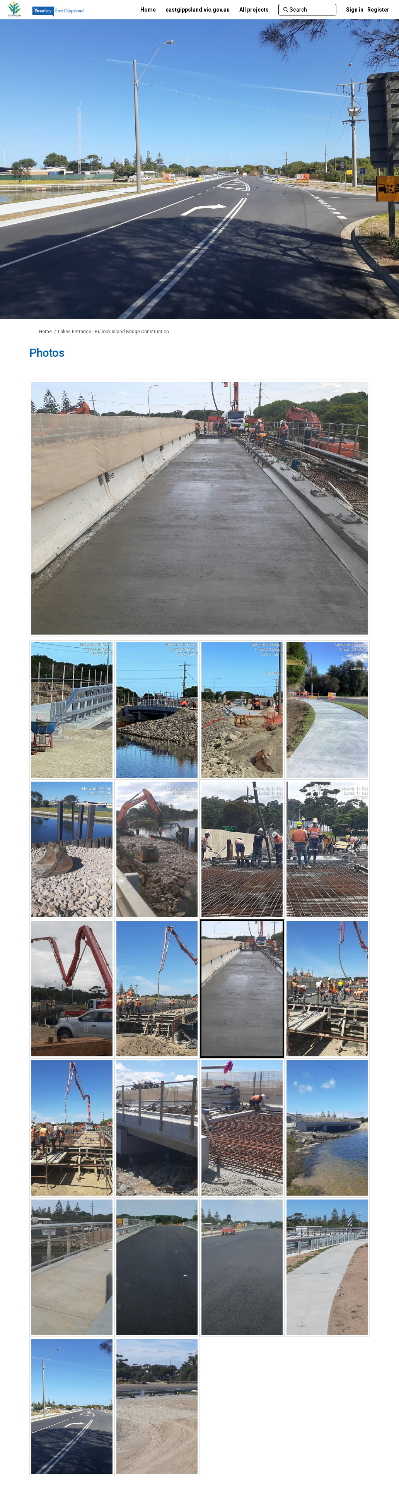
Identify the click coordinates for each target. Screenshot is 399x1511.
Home (45, 331)
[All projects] (254, 9)
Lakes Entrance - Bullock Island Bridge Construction (113, 331)
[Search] (307, 9)
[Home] (148, 9)
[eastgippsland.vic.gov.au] (198, 9)
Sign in (354, 10)
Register (378, 10)
